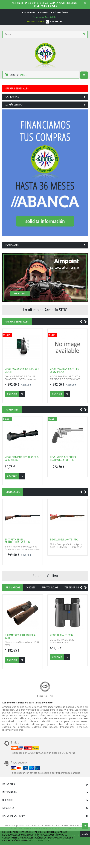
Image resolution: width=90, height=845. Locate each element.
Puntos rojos (50, 587)
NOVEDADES (12, 409)
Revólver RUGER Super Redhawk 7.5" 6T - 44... (63, 458)
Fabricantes (12, 245)
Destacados (13, 491)
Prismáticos (13, 587)
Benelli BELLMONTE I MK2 (64, 539)
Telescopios (71, 587)
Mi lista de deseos (59, 12)
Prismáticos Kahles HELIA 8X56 (20, 636)
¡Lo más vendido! (14, 104)
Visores (30, 587)
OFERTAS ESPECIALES (17, 88)
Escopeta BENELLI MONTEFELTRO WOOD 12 (17, 540)
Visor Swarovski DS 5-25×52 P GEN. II (22, 370)
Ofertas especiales (45, 5)
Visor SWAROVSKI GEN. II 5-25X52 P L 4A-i (64, 370)
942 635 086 (56, 21)
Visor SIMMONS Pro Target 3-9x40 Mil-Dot (22, 458)
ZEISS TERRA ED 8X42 (61, 635)
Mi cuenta (43, 12)
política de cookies (40, 840)
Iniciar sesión (28, 12)
